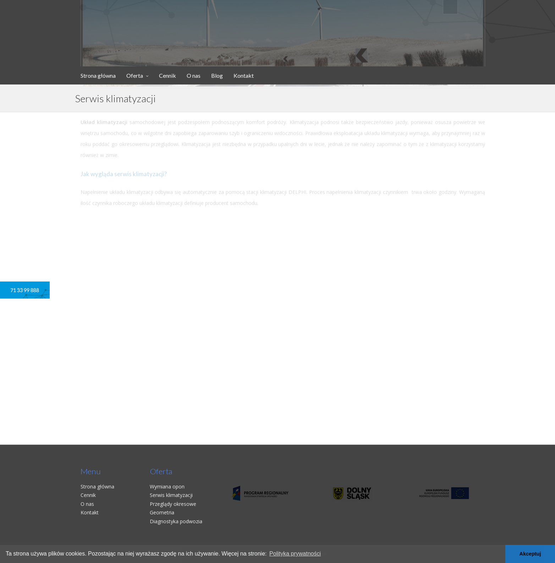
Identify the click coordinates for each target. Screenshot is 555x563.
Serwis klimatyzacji (171, 495)
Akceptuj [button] (530, 554)
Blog (217, 75)
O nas (193, 75)
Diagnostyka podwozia (176, 521)
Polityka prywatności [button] (295, 554)
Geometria (162, 512)
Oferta (134, 75)
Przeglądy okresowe (173, 504)
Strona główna (98, 75)
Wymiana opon (167, 486)
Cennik (167, 75)
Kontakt (243, 75)
